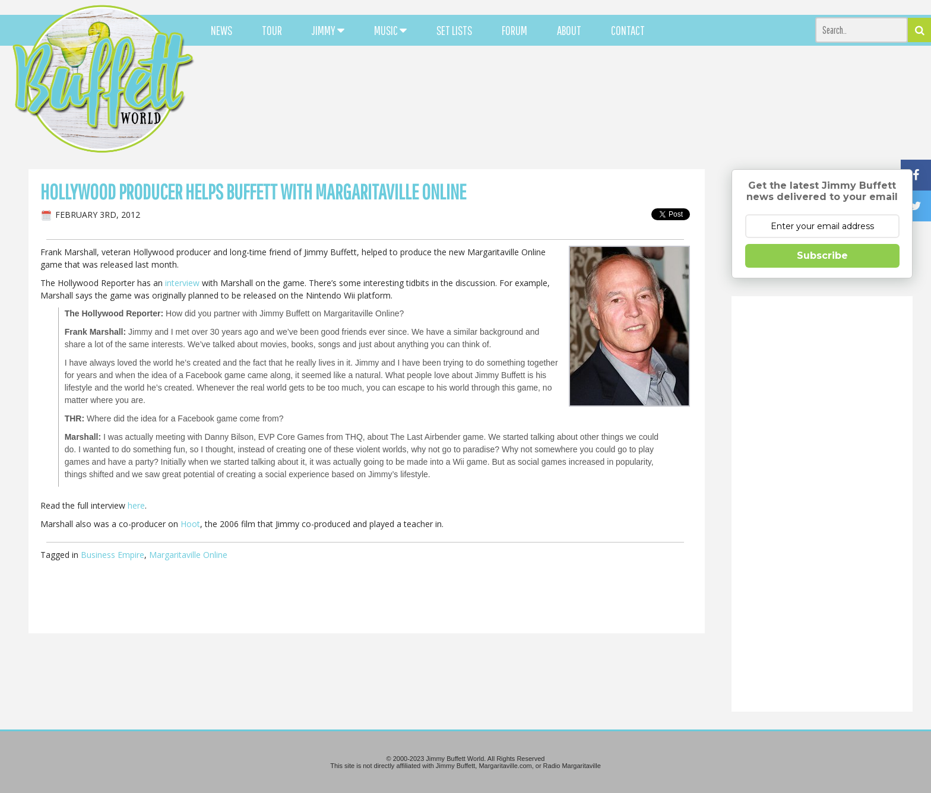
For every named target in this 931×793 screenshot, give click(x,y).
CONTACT (628, 30)
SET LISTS (454, 30)
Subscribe (822, 255)
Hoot (190, 523)
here (136, 505)
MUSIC (390, 30)
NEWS (221, 30)
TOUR (272, 30)
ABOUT (569, 30)
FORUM (514, 30)
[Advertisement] (575, 107)
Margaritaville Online (188, 554)
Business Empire (112, 554)
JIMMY (328, 30)
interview (182, 282)
